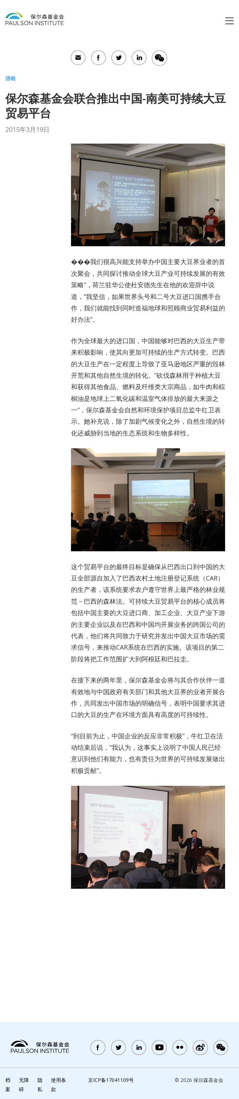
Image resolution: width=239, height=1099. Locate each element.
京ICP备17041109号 (111, 1080)
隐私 (39, 1084)
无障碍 (24, 1084)
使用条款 (58, 1084)
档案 (7, 1084)
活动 (10, 78)
